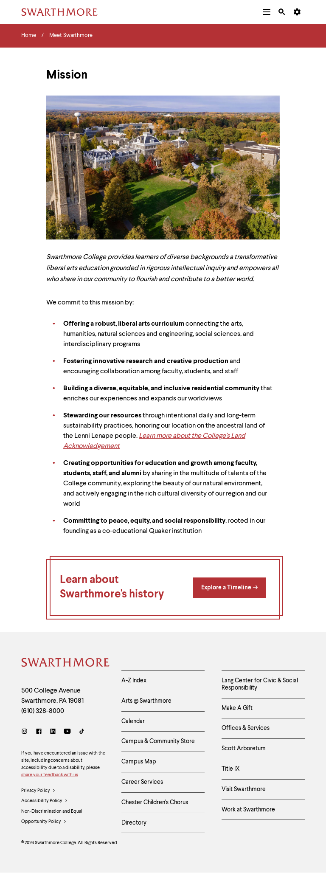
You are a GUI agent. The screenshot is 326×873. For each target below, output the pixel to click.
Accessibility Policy (44, 801)
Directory (133, 823)
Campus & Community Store (158, 741)
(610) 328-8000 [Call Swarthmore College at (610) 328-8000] (42, 711)
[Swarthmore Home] (65, 664)
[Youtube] (67, 732)
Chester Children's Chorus (154, 802)
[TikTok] (82, 732)
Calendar (133, 721)
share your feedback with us (49, 775)
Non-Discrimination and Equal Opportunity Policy (51, 818)
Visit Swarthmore (244, 789)
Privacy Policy (38, 791)
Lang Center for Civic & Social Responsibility (260, 684)
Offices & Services (246, 728)
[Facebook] (38, 732)
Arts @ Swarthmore (146, 701)
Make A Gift (237, 708)
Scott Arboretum (244, 749)
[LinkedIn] (53, 732)
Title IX (231, 769)
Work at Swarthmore (248, 810)
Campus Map (138, 762)
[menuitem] (266, 12)
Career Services (142, 782)
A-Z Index (133, 681)
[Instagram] (26, 732)
